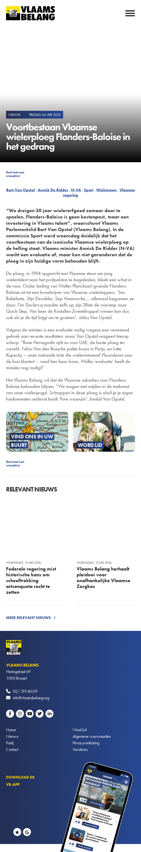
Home (11, 729)
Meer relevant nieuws (28, 617)
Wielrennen (106, 190)
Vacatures (80, 749)
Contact (12, 749)
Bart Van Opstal (20, 190)
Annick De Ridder (53, 190)
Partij (10, 743)
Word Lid (80, 729)
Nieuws (12, 736)
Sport (88, 190)
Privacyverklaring (86, 743)
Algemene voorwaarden (92, 736)
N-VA (76, 190)
